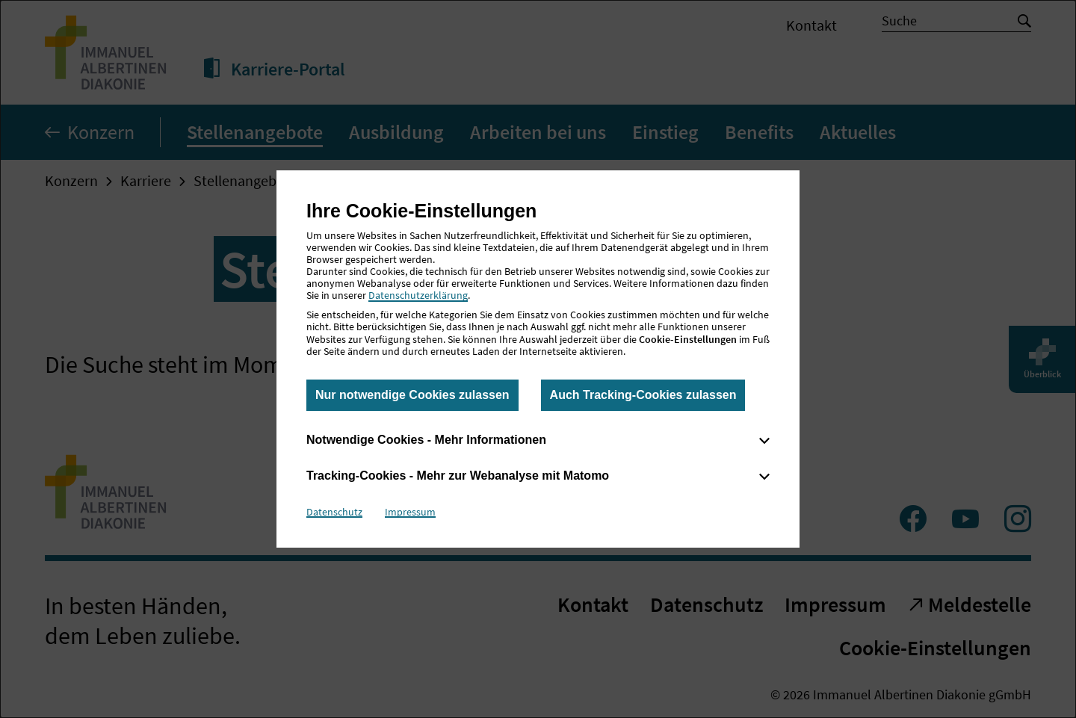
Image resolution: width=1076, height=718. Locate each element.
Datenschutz (334, 512)
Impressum (410, 512)
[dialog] (538, 359)
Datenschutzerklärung (418, 295)
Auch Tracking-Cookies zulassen (643, 395)
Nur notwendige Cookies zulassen (412, 395)
